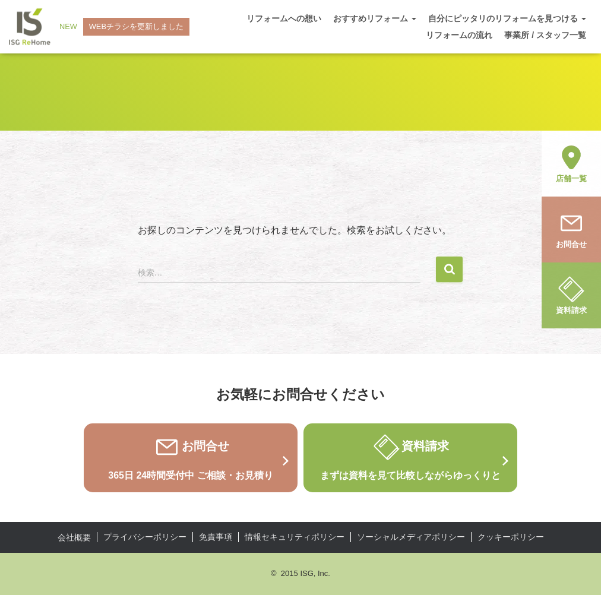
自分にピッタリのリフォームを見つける (507, 18)
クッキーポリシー (510, 537)
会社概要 (74, 537)
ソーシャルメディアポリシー (411, 537)
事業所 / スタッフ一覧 (545, 35)
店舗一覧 (571, 163)
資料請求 (571, 294)
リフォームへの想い (283, 18)
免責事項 (215, 537)
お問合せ (571, 228)
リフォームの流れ (459, 35)
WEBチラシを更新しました (136, 26)
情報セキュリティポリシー (294, 537)
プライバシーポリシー (144, 537)
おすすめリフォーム (374, 18)
